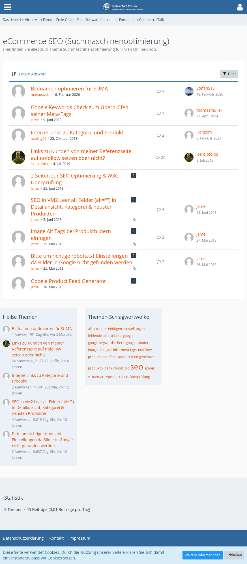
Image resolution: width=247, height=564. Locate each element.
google (128, 335)
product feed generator (136, 356)
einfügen (115, 328)
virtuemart (96, 376)
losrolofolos (40, 163)
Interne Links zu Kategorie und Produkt (77, 132)
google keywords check (106, 342)
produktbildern (100, 368)
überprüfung (140, 376)
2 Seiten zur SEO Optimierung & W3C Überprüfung (74, 179)
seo (136, 366)
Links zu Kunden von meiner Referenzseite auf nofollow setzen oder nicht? (81, 154)
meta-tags (129, 349)
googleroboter (137, 342)
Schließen (234, 555)
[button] (7, 7)
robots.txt (121, 368)
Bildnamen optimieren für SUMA (69, 88)
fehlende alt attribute (104, 335)
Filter (229, 73)
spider (149, 368)
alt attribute (97, 328)
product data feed (102, 356)
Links (115, 349)
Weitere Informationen (203, 555)
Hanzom (204, 132)
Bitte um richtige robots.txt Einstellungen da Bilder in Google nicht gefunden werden (81, 259)
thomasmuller (209, 110)
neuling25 (38, 138)
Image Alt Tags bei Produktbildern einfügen (71, 234)
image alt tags (99, 349)
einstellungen (134, 328)
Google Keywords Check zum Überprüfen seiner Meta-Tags (79, 110)
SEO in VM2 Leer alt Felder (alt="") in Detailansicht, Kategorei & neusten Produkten (73, 207)
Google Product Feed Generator (68, 281)
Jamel (35, 119)
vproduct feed (117, 376)
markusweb (40, 94)
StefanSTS (205, 88)
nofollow (145, 349)
